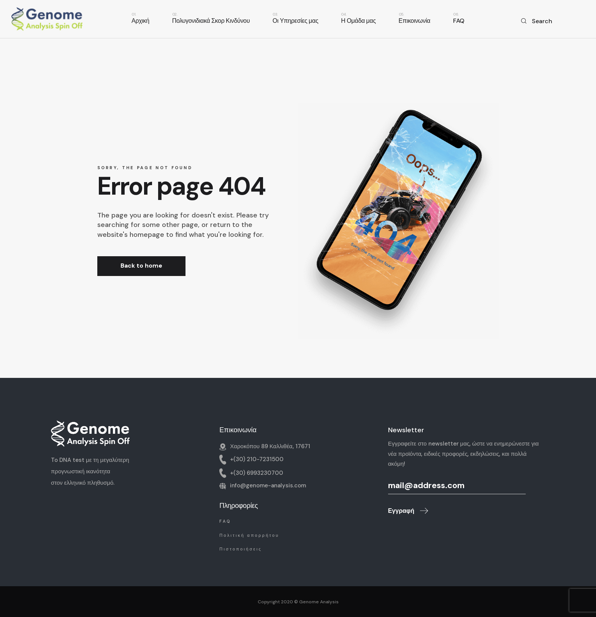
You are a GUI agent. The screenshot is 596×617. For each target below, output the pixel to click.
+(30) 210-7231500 (257, 459)
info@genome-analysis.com (268, 485)
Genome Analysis (319, 602)
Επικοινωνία (238, 430)
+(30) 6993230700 (256, 472)
